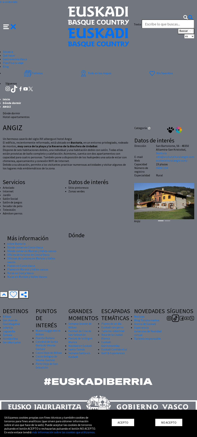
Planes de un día (111, 323)
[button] (10, 26)
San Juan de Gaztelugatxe (11, 322)
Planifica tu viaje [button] (13, 63)
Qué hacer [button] (9, 55)
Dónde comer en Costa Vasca (25, 247)
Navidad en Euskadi (80, 346)
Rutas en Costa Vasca (20, 273)
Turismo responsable (147, 338)
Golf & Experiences (113, 353)
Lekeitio (8, 327)
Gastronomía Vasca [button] (15, 59)
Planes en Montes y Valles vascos (27, 269)
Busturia (161, 153)
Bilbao (7, 316)
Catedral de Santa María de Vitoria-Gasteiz (47, 345)
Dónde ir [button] (8, 52)
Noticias (139, 316)
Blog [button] (6, 66)
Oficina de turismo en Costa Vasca (28, 254)
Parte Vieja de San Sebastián (47, 365)
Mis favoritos (160, 73)
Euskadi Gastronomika (110, 344)
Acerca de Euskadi (145, 324)
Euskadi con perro (112, 327)
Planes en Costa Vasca (21, 265)
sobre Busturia (16, 243)
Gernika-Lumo (12, 342)
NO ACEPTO (168, 422)
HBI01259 (162, 168)
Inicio (6, 99)
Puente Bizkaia (45, 338)
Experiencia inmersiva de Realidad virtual (147, 331)
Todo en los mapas (95, 73)
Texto (137, 24)
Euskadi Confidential (114, 349)
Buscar (186, 31)
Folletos (33, 73)
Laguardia (9, 331)
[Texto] (168, 24)
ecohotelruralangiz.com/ (172, 160)
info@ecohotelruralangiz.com (175, 157)
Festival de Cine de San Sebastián (79, 332)
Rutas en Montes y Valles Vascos (27, 277)
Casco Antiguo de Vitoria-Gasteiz (46, 358)
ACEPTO (123, 422)
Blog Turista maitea (146, 320)
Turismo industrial (112, 331)
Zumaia (7, 335)
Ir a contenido (8, 2)
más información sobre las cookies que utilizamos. (63, 432)
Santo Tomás (76, 349)
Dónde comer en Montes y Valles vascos (31, 251)
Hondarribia (10, 338)
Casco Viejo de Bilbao (49, 353)
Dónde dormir (12, 103)
